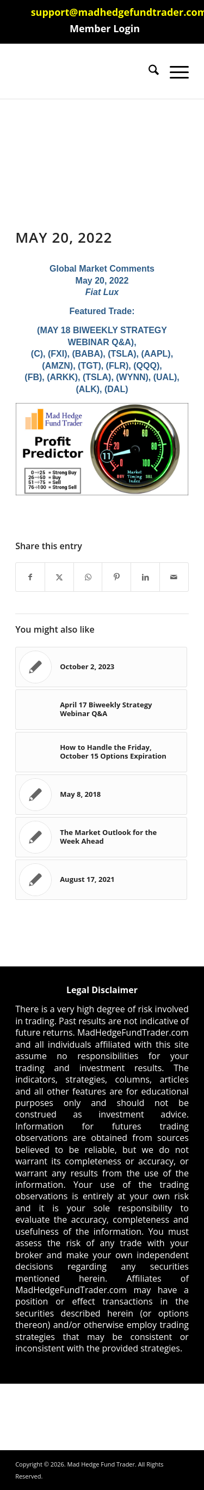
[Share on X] (59, 577)
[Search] (148, 71)
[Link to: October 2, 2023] (101, 667)
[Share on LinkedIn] (145, 577)
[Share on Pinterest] (116, 577)
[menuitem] (104, 28)
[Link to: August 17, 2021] (101, 880)
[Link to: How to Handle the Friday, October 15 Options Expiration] (101, 752)
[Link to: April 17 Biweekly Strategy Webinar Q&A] (101, 709)
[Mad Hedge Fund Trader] (84, 71)
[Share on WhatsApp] (88, 577)
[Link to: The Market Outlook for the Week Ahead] (101, 837)
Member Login (105, 28)
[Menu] (174, 71)
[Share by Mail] (174, 577)
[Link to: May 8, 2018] (101, 794)
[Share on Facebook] (30, 577)
